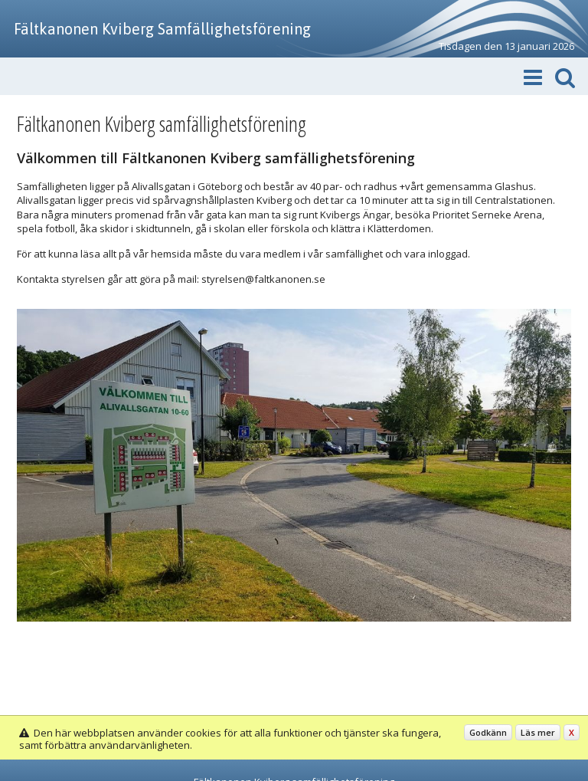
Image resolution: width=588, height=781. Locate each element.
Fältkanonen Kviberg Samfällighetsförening (162, 29)
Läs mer (538, 732)
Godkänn (488, 732)
